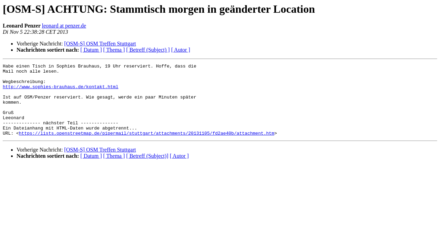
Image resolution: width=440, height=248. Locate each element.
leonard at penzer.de (64, 26)
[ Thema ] (114, 50)
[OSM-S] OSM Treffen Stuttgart (100, 43)
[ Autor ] (180, 50)
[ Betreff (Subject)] (147, 170)
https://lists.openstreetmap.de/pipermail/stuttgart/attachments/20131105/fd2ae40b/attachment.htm (146, 147)
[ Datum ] (91, 50)
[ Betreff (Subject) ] (148, 50)
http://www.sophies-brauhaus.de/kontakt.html (60, 92)
